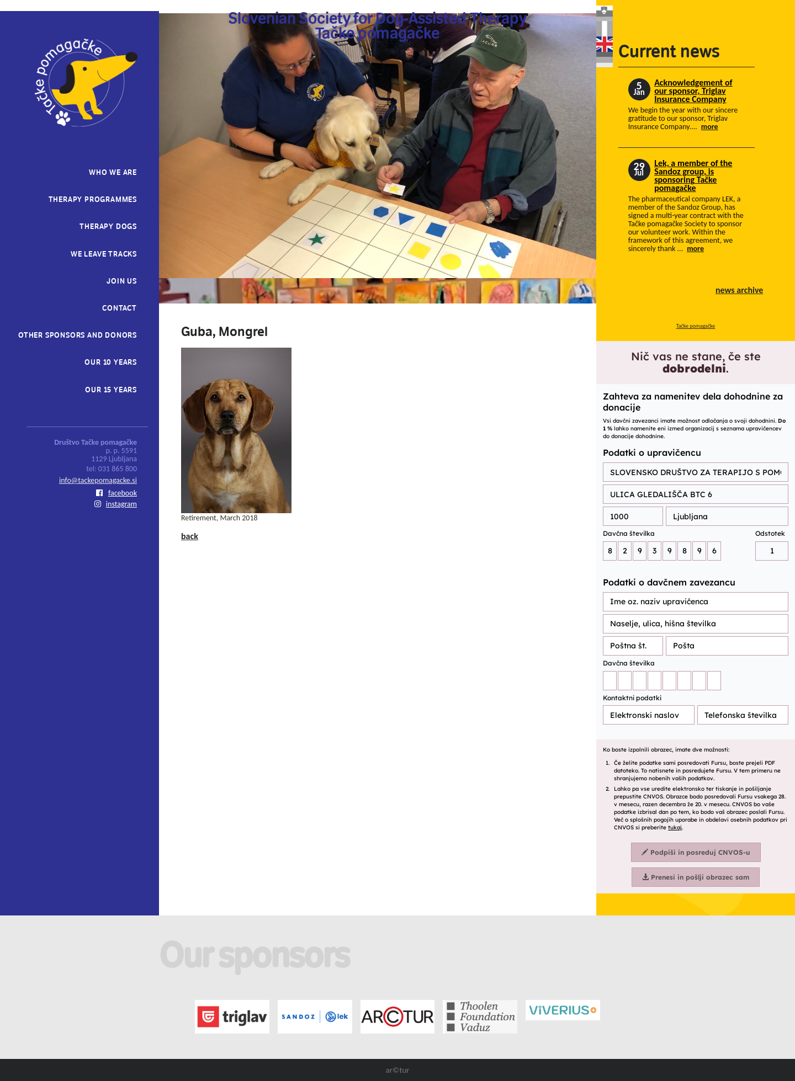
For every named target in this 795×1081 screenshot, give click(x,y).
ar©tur (397, 1070)
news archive (739, 290)
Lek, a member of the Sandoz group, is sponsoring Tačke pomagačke (693, 175)
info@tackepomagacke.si (98, 480)
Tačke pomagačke (696, 325)
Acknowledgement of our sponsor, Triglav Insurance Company (693, 90)
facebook (116, 493)
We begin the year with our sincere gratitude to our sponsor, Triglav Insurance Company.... (683, 118)
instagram (115, 504)
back (189, 536)
